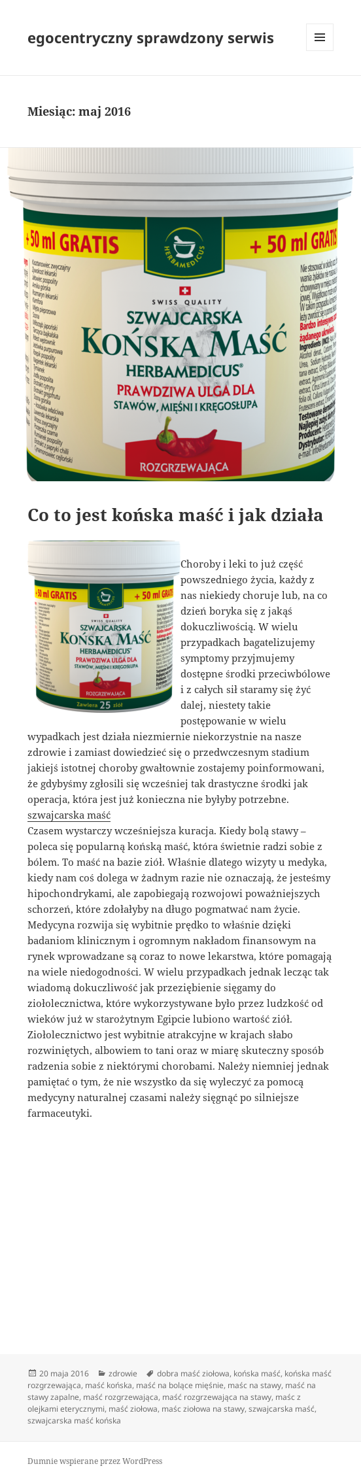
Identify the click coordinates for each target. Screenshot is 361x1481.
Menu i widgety (320, 50)
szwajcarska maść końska (74, 1420)
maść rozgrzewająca (120, 1397)
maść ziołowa (133, 1408)
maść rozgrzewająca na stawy (216, 1397)
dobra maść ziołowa (193, 1373)
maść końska (108, 1385)
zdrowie (123, 1373)
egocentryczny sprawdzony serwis (150, 37)
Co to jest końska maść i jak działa (175, 514)
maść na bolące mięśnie (180, 1385)
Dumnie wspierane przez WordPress (94, 1461)
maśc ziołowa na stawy (203, 1408)
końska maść (257, 1373)
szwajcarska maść (69, 814)
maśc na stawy (254, 1385)
